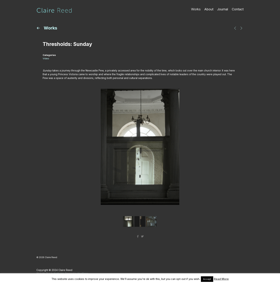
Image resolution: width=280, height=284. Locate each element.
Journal (222, 9)
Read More (221, 279)
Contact (238, 9)
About (208, 9)
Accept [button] (207, 279)
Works (196, 9)
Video (46, 58)
